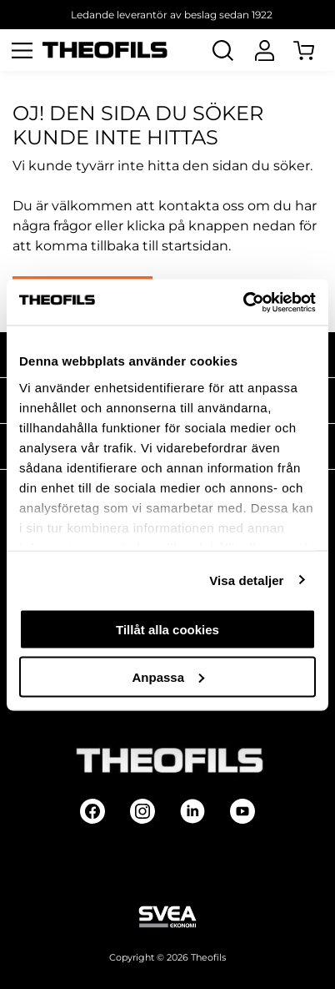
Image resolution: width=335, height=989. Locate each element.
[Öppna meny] (21, 50)
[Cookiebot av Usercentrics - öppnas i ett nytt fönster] (243, 302)
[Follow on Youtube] (243, 811)
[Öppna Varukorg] (314, 50)
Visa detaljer (246, 580)
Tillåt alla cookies (167, 630)
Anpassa (168, 676)
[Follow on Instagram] (143, 811)
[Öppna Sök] (222, 50)
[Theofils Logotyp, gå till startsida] (105, 50)
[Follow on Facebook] (93, 811)
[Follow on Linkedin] (193, 811)
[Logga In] (264, 50)
